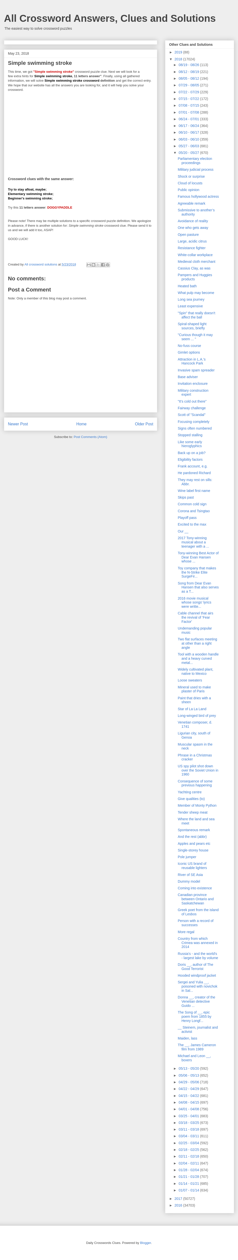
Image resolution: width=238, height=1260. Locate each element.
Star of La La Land (192, 709)
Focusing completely (193, 422)
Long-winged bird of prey (197, 716)
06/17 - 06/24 (189, 126)
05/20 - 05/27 (189, 153)
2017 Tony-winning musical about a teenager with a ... (193, 542)
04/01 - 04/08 (189, 1109)
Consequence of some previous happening (195, 783)
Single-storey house (193, 850)
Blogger (145, 1243)
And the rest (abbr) (192, 837)
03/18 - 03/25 (189, 1123)
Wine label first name (194, 491)
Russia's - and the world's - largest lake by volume (198, 956)
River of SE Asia (190, 875)
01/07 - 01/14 (189, 1190)
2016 (179, 1205)
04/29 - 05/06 (189, 1082)
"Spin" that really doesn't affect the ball (196, 315)
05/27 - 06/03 (189, 146)
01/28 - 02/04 (189, 1170)
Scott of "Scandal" (192, 415)
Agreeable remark (191, 203)
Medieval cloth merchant (196, 262)
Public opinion (188, 190)
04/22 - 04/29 (189, 1089)
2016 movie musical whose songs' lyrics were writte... (194, 602)
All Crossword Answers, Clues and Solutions (110, 18)
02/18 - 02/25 (189, 1150)
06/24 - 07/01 (189, 119)
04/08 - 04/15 (189, 1102)
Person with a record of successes (195, 923)
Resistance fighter (192, 248)
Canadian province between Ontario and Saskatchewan (196, 899)
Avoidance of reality (193, 221)
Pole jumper (187, 857)
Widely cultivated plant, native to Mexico (195, 671)
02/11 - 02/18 (189, 1156)
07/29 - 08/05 (189, 85)
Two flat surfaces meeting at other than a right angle (197, 643)
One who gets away (193, 228)
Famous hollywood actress (198, 196)
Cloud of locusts (190, 183)
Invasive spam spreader (196, 370)
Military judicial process (195, 169)
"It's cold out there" (192, 401)
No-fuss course (189, 346)
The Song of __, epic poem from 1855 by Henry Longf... (194, 1016)
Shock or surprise (191, 176)
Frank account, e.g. (193, 466)
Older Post (144, 424)
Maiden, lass (187, 1038)
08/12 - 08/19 (189, 72)
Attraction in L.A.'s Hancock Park (192, 361)
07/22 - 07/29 (189, 92)
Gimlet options (189, 352)
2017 (179, 1199)
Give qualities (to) (191, 799)
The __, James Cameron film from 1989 (197, 1047)
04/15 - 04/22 (189, 1096)
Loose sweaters (190, 680)
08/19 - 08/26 (189, 65)
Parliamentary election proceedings (195, 161)
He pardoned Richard (194, 473)
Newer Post (18, 424)
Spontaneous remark (194, 830)
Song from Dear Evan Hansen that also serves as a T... (198, 587)
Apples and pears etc (194, 844)
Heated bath (187, 286)
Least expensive (190, 306)
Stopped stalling (190, 435)
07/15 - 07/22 (189, 99)
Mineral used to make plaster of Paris (194, 689)
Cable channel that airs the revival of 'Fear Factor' (195, 617)
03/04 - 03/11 (189, 1136)
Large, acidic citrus (192, 241)
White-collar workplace (195, 255)
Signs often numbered (195, 428)
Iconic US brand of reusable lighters (192, 866)
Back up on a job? (192, 453)
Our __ (183, 531)
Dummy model (189, 881)
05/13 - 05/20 (189, 1068)
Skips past (186, 497)
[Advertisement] (80, 131)
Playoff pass (187, 518)
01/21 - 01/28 (189, 1177)
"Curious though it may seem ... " (195, 337)
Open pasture (188, 235)
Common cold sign (192, 504)
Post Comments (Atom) (90, 437)
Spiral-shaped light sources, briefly (192, 326)
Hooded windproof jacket (197, 975)
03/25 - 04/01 (189, 1116)
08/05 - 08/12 (189, 78)
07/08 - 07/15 (189, 105)
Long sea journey (191, 299)
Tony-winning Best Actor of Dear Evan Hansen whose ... (198, 557)
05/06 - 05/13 (189, 1075)
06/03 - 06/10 (189, 139)
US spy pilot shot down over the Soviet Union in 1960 (198, 770)
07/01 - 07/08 (189, 112)
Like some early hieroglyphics (190, 444)
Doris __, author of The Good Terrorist (195, 967)
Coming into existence (195, 888)
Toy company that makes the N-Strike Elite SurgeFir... (197, 572)
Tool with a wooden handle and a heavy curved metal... (198, 658)
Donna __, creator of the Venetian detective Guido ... (196, 1001)
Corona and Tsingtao (194, 511)
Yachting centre (190, 792)
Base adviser (188, 377)
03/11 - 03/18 (189, 1129)
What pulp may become (196, 293)
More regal (186, 932)
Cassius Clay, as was (194, 268)
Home (81, 424)
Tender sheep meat (193, 812)
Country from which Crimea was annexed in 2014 (198, 943)
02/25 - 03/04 (189, 1143)
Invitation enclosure (193, 384)
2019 (179, 52)
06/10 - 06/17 (189, 132)
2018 (179, 59)
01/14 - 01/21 (189, 1184)
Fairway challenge (192, 408)
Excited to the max (192, 524)
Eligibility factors (190, 459)
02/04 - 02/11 (189, 1163)
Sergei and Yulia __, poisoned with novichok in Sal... (197, 986)
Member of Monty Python (197, 805)
